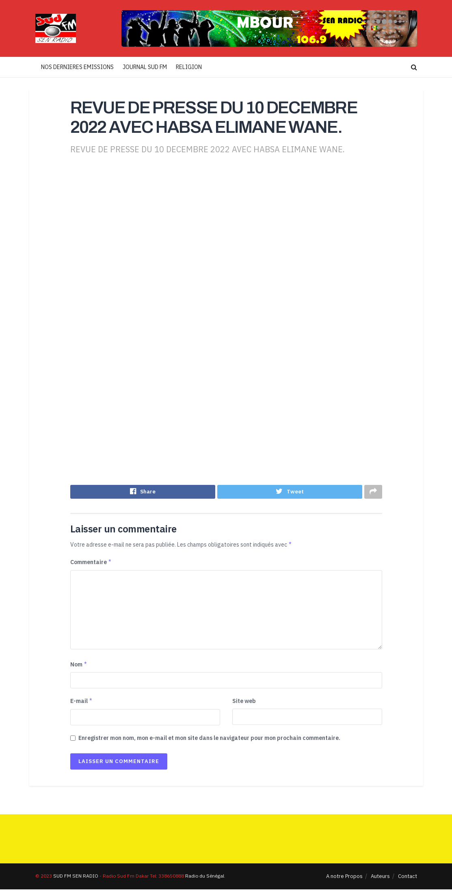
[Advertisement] (226, 232)
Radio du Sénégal (204, 877)
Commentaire (91, 563)
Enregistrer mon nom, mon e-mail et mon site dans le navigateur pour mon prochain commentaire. (209, 739)
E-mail (81, 703)
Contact (407, 877)
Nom (79, 666)
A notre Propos (344, 877)
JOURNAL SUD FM (145, 67)
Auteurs (380, 877)
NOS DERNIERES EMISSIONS (77, 67)
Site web (244, 703)
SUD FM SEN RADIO (75, 877)
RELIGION (189, 67)
